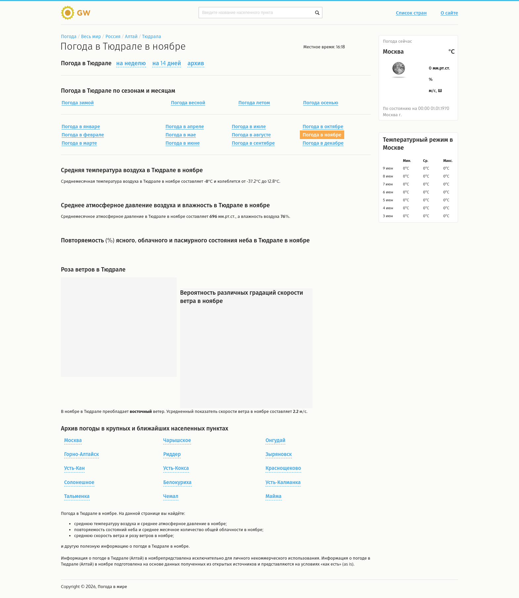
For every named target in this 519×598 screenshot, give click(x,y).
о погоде (98, 558)
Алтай (131, 36)
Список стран (411, 13)
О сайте (449, 13)
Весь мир (91, 36)
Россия (112, 36)
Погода (68, 36)
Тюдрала (151, 36)
